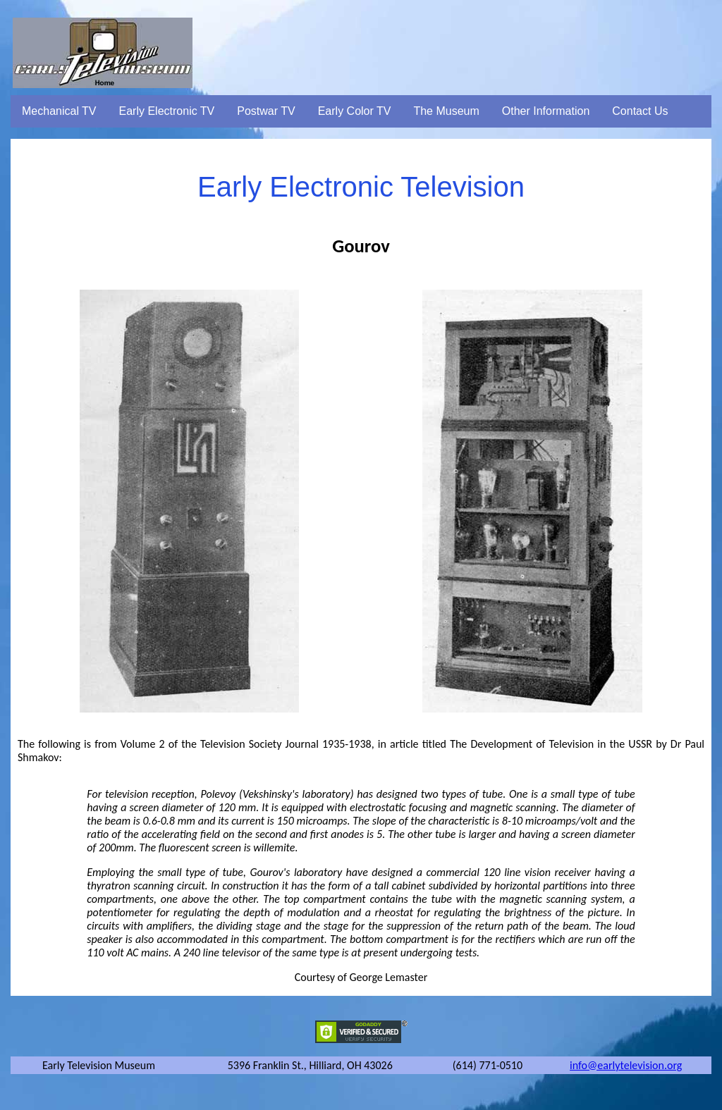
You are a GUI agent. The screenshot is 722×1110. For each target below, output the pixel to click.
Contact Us (640, 111)
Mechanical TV (59, 111)
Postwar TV (266, 111)
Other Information (546, 111)
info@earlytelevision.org (626, 1065)
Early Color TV (354, 111)
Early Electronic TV (167, 111)
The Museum (446, 111)
